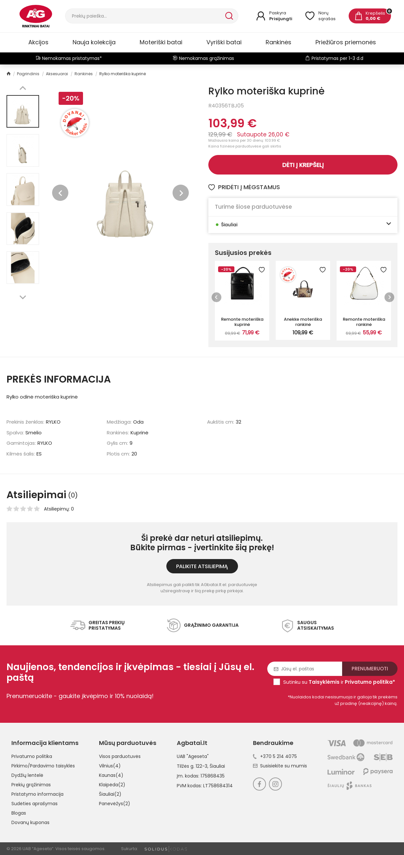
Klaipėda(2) (112, 784)
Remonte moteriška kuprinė (242, 321)
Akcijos (38, 42)
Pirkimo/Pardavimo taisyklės (43, 766)
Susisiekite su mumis (280, 766)
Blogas (18, 813)
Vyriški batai (224, 42)
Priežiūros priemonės (345, 42)
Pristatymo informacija (37, 794)
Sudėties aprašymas (34, 803)
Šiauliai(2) (110, 794)
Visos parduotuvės (120, 756)
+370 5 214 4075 (275, 756)
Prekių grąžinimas (31, 784)
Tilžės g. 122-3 (192, 766)
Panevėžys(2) (114, 803)
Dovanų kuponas (30, 822)
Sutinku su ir (339, 682)
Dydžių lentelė (27, 775)
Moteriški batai (161, 42)
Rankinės (278, 42)
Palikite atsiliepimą (202, 566)
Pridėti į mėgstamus (244, 187)
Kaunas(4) (111, 775)
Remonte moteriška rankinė (364, 321)
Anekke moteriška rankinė (303, 321)
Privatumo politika (31, 756)
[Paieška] (144, 15)
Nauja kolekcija (94, 42)
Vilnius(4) (110, 766)
